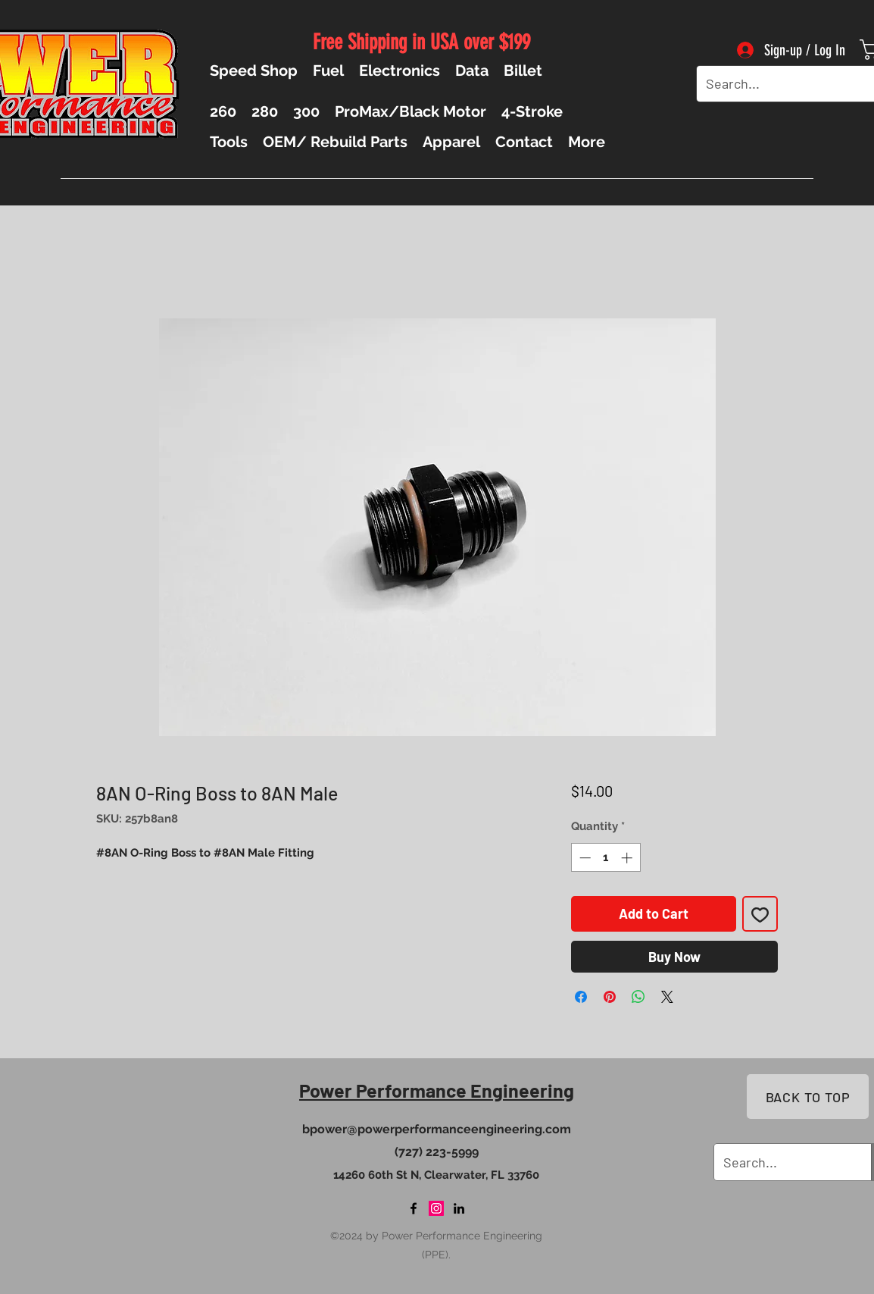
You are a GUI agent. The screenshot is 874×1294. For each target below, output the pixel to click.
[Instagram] (436, 1208)
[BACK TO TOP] (808, 1096)
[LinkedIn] (459, 1208)
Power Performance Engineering (436, 1090)
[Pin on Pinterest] (610, 997)
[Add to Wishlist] (760, 914)
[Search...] (781, 84)
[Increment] (628, 858)
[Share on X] (667, 997)
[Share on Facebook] (581, 997)
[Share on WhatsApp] (638, 997)
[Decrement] (583, 858)
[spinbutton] (605, 858)
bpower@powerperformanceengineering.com (436, 1129)
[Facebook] (413, 1208)
